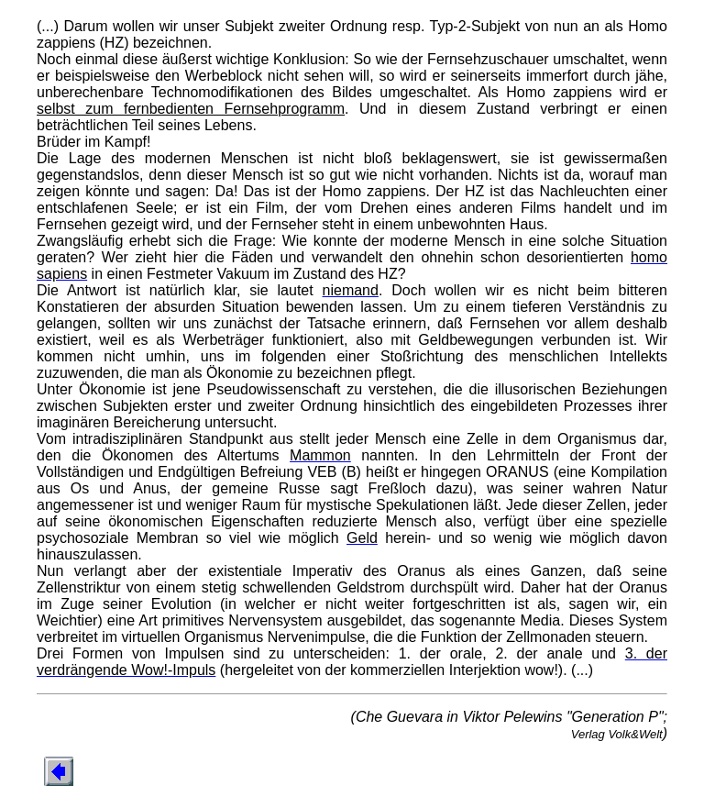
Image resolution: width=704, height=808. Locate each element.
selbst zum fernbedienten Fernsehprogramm (191, 108)
